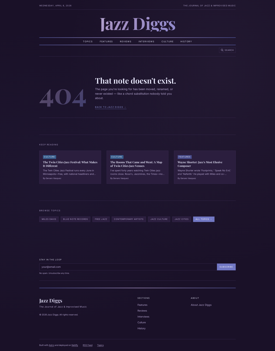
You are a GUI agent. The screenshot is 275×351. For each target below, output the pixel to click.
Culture (168, 41)
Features (106, 41)
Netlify (75, 345)
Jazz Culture (159, 219)
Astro (51, 345)
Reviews (126, 41)
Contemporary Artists (128, 219)
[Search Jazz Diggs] (227, 50)
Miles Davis (49, 219)
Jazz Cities (182, 219)
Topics (88, 41)
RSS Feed (87, 345)
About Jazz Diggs (201, 304)
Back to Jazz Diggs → (110, 107)
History (186, 41)
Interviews (147, 41)
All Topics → (204, 219)
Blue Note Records (75, 219)
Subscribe (226, 267)
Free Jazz (101, 219)
